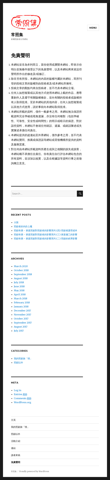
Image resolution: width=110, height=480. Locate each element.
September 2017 (23, 322)
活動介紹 (15, 441)
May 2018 (19, 290)
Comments (22, 398)
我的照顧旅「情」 (23, 358)
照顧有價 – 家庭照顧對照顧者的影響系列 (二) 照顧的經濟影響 (45, 238)
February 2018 (22, 302)
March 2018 (20, 298)
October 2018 (21, 270)
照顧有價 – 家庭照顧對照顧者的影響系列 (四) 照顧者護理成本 (45, 230)
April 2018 (20, 294)
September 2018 (23, 274)
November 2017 (22, 314)
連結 (13, 448)
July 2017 (19, 330)
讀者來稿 (15, 455)
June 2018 (19, 286)
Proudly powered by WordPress (34, 471)
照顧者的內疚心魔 (23, 226)
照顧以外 (18, 362)
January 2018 (21, 306)
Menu (93, 27)
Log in (17, 390)
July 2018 (19, 282)
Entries (20, 394)
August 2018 (21, 278)
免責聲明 (15, 462)
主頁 (13, 420)
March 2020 (21, 266)
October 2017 (21, 318)
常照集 (17, 34)
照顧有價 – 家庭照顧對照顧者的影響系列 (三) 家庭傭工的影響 (45, 234)
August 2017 (20, 326)
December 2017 (22, 310)
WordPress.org (22, 402)
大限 (16, 222)
